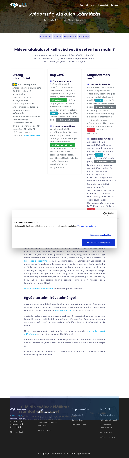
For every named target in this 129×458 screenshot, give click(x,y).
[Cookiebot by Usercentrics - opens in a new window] (105, 214)
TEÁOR (103, 437)
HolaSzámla (49, 20)
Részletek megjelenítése (100, 235)
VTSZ (116, 437)
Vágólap (84, 36)
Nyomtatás (70, 36)
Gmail (57, 36)
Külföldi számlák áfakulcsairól (38, 288)
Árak (93, 5)
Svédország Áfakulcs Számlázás (71, 20)
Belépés (114, 5)
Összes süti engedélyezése (98, 242)
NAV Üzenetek (106, 432)
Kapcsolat (103, 5)
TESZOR (110, 437)
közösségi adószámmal (36, 261)
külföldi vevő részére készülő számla (51, 280)
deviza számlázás (64, 310)
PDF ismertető (16, 432)
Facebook (46, 36)
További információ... (86, 226)
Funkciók (84, 5)
